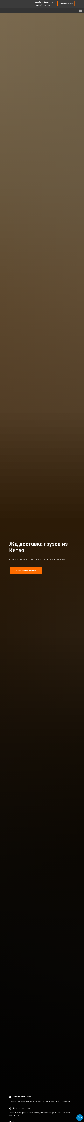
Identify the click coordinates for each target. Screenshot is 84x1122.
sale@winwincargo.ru (44, 2)
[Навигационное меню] (80, 11)
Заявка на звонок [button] (66, 3)
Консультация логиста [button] (29, 570)
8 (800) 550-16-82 (44, 5)
